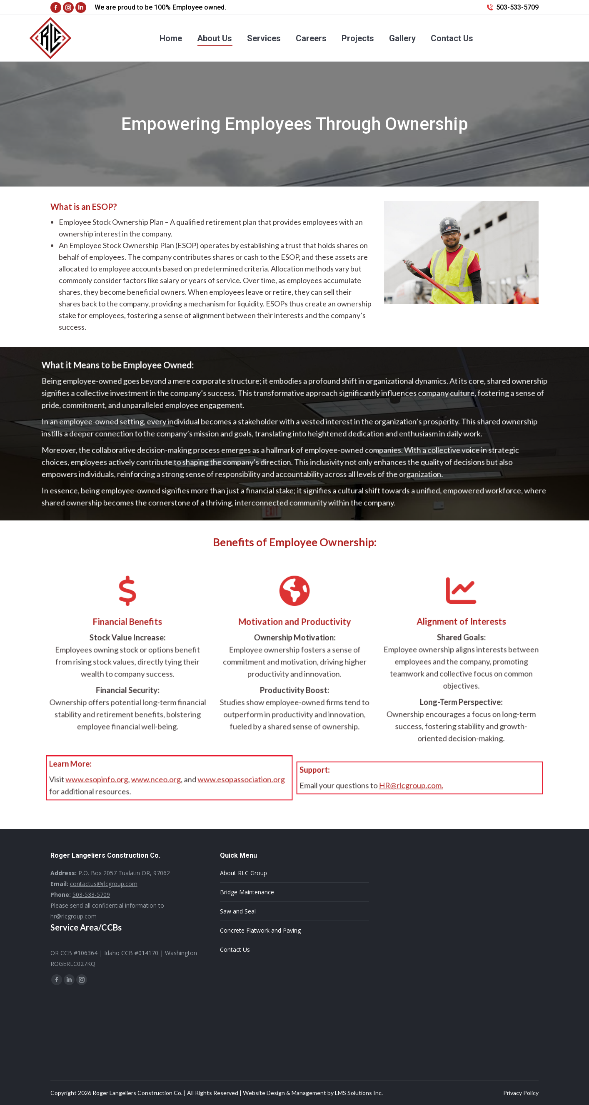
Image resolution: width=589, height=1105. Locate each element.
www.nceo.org (157, 780)
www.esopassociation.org (233, 780)
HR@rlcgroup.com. (412, 785)
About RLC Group (243, 873)
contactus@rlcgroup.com (103, 884)
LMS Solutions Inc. (359, 1092)
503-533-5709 (517, 7)
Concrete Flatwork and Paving (260, 930)
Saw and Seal (238, 911)
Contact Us (235, 949)
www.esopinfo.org (104, 780)
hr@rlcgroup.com (73, 916)
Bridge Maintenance (247, 892)
